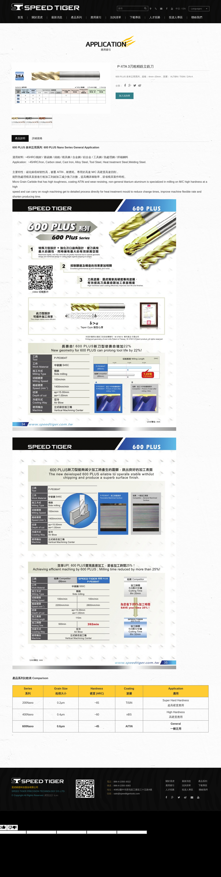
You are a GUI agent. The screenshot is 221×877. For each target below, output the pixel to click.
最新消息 (56, 17)
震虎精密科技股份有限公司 (48, 6)
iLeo (56, 795)
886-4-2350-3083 (122, 785)
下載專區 (135, 17)
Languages (199, 8)
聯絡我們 (196, 17)
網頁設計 (49, 795)
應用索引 (96, 17)
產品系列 (76, 17)
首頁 (20, 17)
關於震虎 (37, 17)
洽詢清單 (115, 17)
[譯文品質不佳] (12, 827)
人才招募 (154, 17)
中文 (178, 8)
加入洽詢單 (124, 95)
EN (184, 8)
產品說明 (20, 138)
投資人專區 (176, 17)
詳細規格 (37, 138)
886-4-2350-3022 (122, 781)
